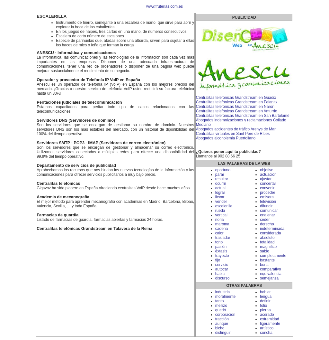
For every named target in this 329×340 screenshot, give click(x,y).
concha (266, 332)
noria (219, 219)
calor (219, 233)
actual (220, 188)
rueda (220, 210)
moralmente (225, 296)
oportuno (222, 170)
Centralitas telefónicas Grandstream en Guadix (236, 97)
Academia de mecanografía (63, 197)
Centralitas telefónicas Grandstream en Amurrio (236, 111)
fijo (217, 260)
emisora (267, 197)
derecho (267, 224)
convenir (267, 188)
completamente (273, 255)
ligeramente (270, 323)
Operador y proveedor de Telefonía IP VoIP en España (88, 80)
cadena (221, 228)
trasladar (222, 237)
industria (222, 292)
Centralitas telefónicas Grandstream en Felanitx (236, 102)
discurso (222, 278)
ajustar (265, 179)
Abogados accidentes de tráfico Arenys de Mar (236, 129)
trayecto (222, 255)
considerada (270, 233)
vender (221, 201)
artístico (266, 328)
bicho (220, 328)
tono (219, 242)
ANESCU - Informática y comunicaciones (76, 53)
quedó (220, 310)
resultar (221, 179)
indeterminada (272, 228)
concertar (268, 183)
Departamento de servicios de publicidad (76, 165)
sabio (264, 251)
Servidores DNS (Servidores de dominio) (76, 120)
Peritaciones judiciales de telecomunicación (79, 102)
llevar (220, 197)
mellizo (221, 305)
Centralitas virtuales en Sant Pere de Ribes (233, 133)
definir (265, 301)
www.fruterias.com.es (164, 6)
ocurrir (220, 183)
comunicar (269, 210)
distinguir (223, 332)
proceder (267, 192)
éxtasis (221, 251)
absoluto (267, 237)
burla (264, 264)
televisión (268, 201)
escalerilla (223, 206)
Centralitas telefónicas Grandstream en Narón (235, 106)
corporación (225, 314)
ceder (265, 219)
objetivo (266, 170)
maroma (222, 224)
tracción (222, 319)
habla (220, 273)
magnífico (268, 246)
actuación (268, 174)
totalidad (267, 242)
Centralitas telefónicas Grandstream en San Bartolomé (242, 115)
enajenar (267, 215)
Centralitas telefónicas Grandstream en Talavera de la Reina (94, 228)
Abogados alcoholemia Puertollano (225, 138)
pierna (265, 310)
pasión (221, 246)
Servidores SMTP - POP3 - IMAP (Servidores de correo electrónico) (101, 143)
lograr (220, 192)
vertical (221, 215)
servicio (221, 264)
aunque (221, 323)
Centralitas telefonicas (58, 183)
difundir (266, 206)
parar (219, 174)
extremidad (269, 319)
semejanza (269, 278)
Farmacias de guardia (57, 215)
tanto (219, 301)
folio (263, 305)
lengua (265, 296)
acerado (267, 314)
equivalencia (270, 273)
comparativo (270, 269)
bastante (267, 260)
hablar (265, 292)
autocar (221, 269)
